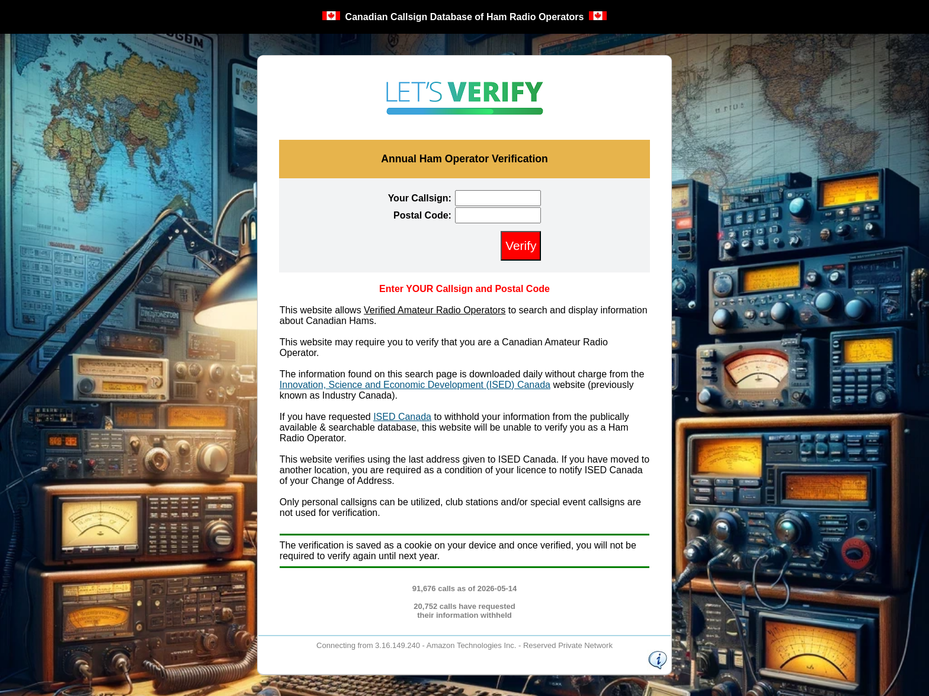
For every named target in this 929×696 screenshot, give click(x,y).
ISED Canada (402, 417)
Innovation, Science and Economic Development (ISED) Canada (415, 385)
